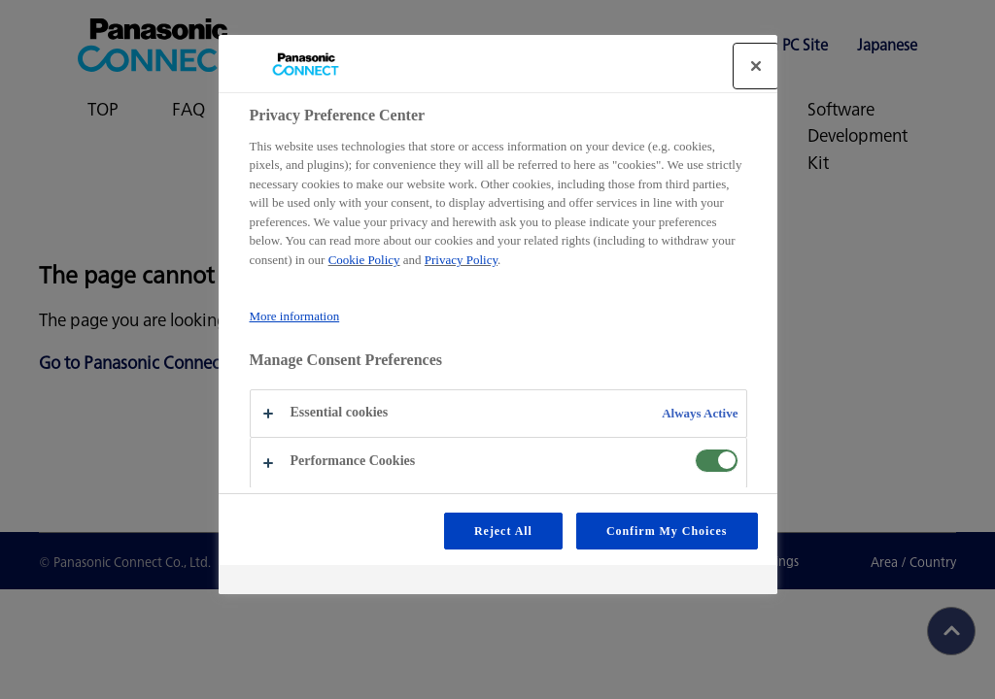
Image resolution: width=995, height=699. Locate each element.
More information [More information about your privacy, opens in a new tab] (295, 316)
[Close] (756, 66)
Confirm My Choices (667, 531)
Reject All (503, 531)
